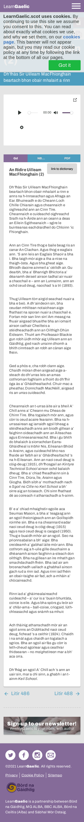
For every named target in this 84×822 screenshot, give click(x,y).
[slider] (33, 113)
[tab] (16, 158)
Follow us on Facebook (24, 755)
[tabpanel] (42, 424)
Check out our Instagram (37, 755)
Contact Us (51, 755)
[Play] (19, 112)
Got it (64, 65)
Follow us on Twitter (10, 755)
